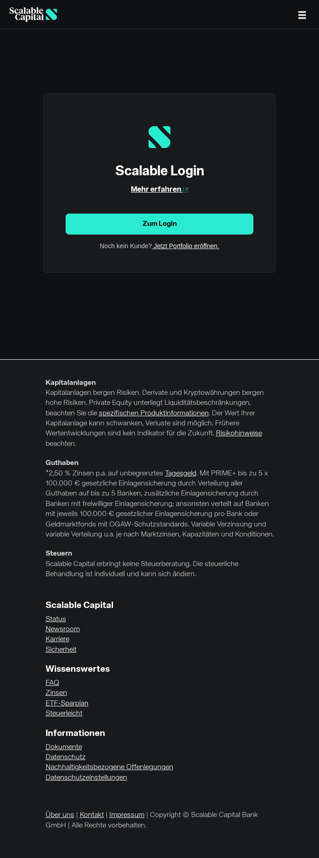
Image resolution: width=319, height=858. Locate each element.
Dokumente (64, 747)
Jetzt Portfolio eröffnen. (185, 246)
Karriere (57, 639)
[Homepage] (33, 14)
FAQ (52, 683)
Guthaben (62, 463)
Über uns (60, 815)
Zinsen (56, 693)
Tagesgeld (180, 473)
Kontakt (92, 815)
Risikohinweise (239, 433)
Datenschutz (66, 757)
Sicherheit (61, 650)
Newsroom (63, 629)
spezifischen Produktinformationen (154, 413)
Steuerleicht (64, 713)
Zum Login (160, 224)
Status (56, 619)
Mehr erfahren (159, 190)
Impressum (126, 815)
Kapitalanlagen (71, 383)
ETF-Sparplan (67, 703)
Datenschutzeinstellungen (86, 777)
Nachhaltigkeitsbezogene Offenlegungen (109, 767)
